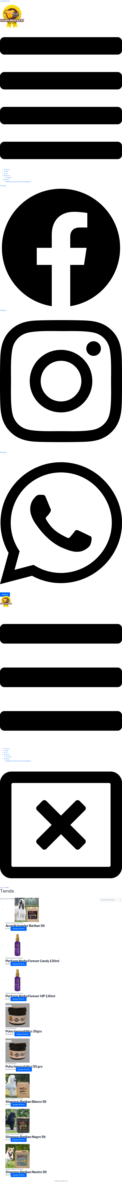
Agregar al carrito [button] (19, 928)
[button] (61, 98)
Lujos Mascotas (5, 1)
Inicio (1, 887)
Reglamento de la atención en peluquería (18, 182)
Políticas (6, 179)
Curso (5, 173)
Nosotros (7, 175)
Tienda (6, 171)
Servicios (7, 169)
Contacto (9, 177)
